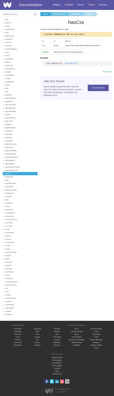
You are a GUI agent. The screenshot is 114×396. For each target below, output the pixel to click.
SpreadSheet (76, 342)
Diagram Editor (96, 345)
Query (76, 334)
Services (103, 5)
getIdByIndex (10, 108)
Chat (96, 331)
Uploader (57, 342)
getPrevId (9, 147)
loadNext (8, 203)
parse (7, 229)
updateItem (9, 308)
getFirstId (9, 101)
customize (9, 59)
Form (37, 334)
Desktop (76, 345)
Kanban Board (76, 331)
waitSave (9, 314)
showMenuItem (11, 282)
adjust (7, 26)
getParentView (11, 144)
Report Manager (96, 340)
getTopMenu (10, 164)
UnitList (57, 340)
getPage (8, 137)
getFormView (10, 105)
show (7, 275)
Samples (69, 5)
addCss (8, 23)
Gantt (96, 337)
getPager (9, 141)
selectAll (8, 262)
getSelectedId (10, 154)
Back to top (107, 72)
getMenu (8, 124)
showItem (9, 278)
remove (8, 239)
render (8, 246)
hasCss (8, 174)
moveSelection (11, 219)
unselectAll (9, 305)
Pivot (77, 329)
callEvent (9, 39)
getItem (8, 115)
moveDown (9, 216)
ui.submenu (76, 14)
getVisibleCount (11, 170)
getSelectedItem (11, 157)
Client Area (57, 374)
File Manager (76, 337)
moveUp (8, 226)
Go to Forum (98, 88)
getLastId (9, 121)
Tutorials (57, 368)
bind (7, 33)
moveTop (9, 223)
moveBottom (10, 213)
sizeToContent (11, 285)
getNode (8, 134)
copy (7, 52)
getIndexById (10, 111)
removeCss (9, 242)
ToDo (96, 348)
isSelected (9, 193)
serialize (8, 265)
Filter (37, 331)
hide (7, 180)
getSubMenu (10, 160)
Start (45, 14)
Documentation (30, 5)
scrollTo (8, 255)
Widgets (57, 5)
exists (7, 85)
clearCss (8, 46)
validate (8, 311)
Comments (17, 342)
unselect (8, 301)
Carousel (17, 334)
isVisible (8, 196)
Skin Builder (57, 363)
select (7, 259)
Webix (49, 391)
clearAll (8, 42)
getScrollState (10, 151)
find (6, 92)
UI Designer (57, 360)
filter (7, 88)
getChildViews (11, 98)
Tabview (37, 345)
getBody (8, 95)
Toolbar (57, 331)
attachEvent (10, 29)
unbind (8, 295)
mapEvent (9, 210)
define (7, 62)
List (37, 340)
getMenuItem (10, 128)
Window (57, 345)
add (6, 19)
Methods (90, 14)
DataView (37, 329)
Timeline (57, 329)
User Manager (96, 329)
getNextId (9, 131)
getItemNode (10, 118)
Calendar (17, 331)
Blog (57, 371)
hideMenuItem (11, 183)
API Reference (59, 14)
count (7, 56)
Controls (17, 340)
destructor (9, 65)
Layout (37, 337)
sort (6, 288)
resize (7, 249)
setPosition (9, 272)
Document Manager (76, 340)
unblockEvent (10, 298)
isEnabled (9, 187)
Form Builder (57, 366)
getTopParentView (12, 167)
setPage (8, 269)
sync (7, 292)
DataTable (18, 345)
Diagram (96, 342)
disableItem (9, 75)
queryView (9, 233)
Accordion (18, 329)
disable (8, 72)
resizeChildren (11, 252)
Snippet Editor (57, 357)
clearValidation (11, 49)
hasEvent (9, 177)
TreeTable (57, 337)
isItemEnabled (11, 190)
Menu (37, 342)
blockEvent (9, 36)
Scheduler (96, 334)
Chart (18, 337)
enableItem (9, 82)
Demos (80, 5)
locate (7, 206)
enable (8, 78)
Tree (57, 334)
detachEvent (10, 69)
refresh (8, 236)
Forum (91, 5)
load (7, 200)
